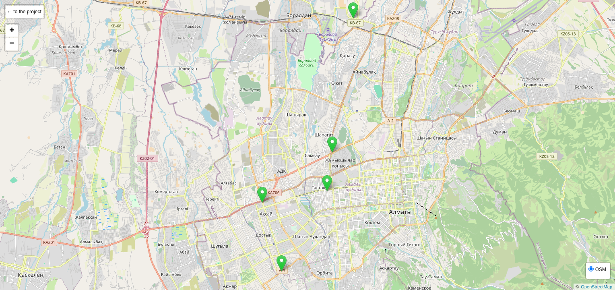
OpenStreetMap (596, 286)
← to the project (24, 11)
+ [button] (11, 31)
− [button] (11, 44)
